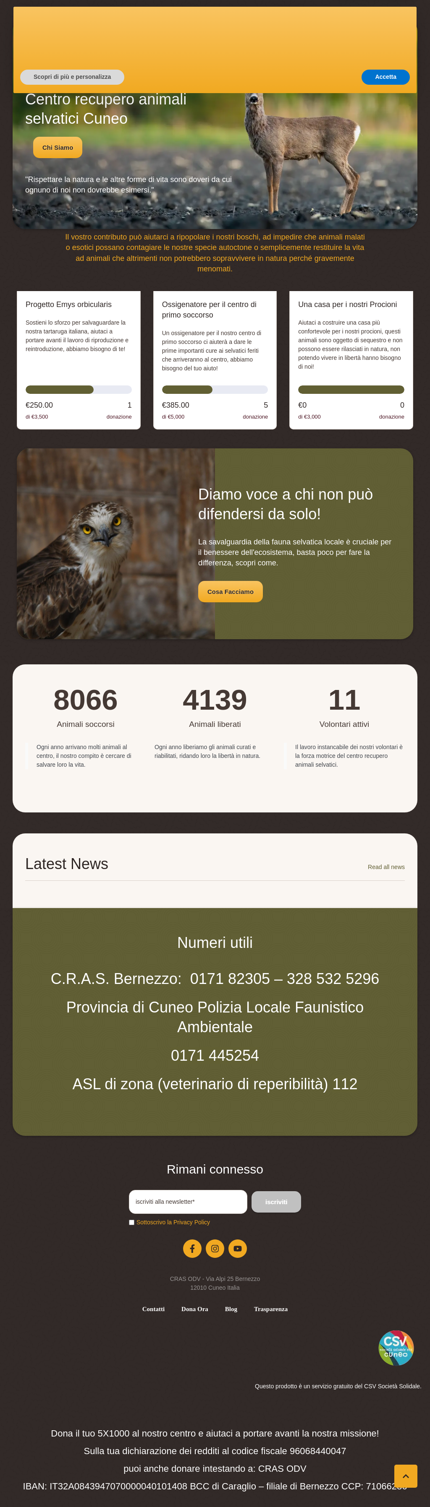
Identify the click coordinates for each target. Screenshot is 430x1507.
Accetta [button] (385, 1484)
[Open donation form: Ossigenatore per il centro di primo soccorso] (215, 360)
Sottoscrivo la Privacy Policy (173, 1222)
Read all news (386, 867)
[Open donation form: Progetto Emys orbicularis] (79, 360)
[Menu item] (153, 1309)
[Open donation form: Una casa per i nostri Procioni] (351, 360)
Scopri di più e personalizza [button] (72, 1484)
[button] (340, 40)
